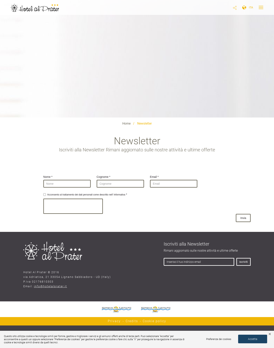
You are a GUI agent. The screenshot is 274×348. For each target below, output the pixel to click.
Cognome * (103, 176)
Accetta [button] (252, 339)
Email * (154, 176)
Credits (132, 321)
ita (251, 7)
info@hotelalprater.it (50, 286)
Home (126, 123)
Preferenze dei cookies (218, 339)
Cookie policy (154, 321)
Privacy (114, 321)
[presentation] (73, 206)
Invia (243, 218)
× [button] (270, 334)
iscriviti (243, 261)
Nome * (48, 176)
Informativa (119, 194)
